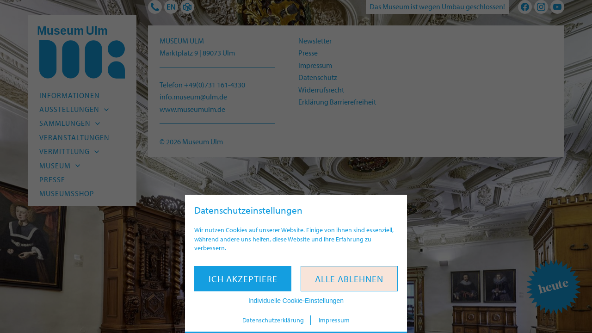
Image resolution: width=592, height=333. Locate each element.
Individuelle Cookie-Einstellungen (296, 300)
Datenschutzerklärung (273, 320)
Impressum (334, 320)
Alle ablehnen (349, 278)
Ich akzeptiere (243, 278)
